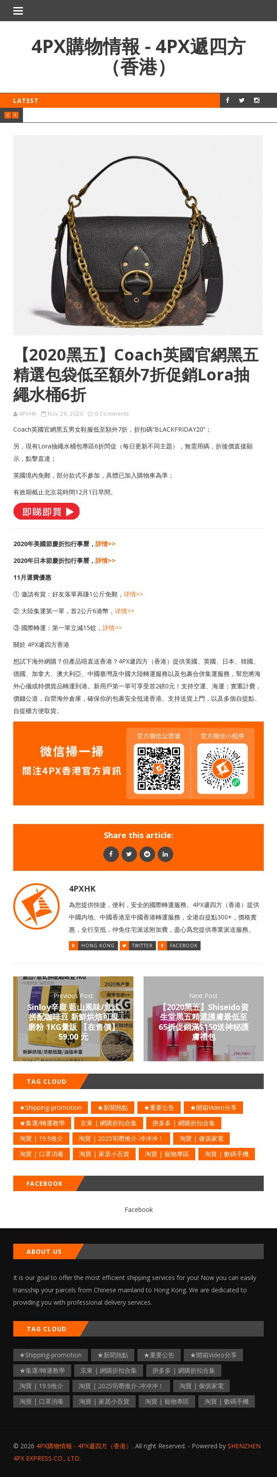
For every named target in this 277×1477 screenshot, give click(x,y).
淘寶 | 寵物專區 (167, 1154)
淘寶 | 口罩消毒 (41, 1154)
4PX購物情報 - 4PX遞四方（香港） (138, 56)
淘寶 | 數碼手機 (227, 1154)
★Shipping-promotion (50, 1107)
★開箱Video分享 (213, 1107)
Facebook (183, 945)
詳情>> (105, 543)
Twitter (142, 945)
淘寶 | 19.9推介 (41, 1138)
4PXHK (28, 414)
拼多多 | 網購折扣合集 (183, 1123)
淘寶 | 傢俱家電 (201, 1138)
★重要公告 (159, 1107)
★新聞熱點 (112, 1107)
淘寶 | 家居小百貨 (104, 1154)
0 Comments (112, 414)
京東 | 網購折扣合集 (108, 1123)
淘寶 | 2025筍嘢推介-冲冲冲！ (121, 1138)
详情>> (133, 594)
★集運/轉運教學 (42, 1123)
